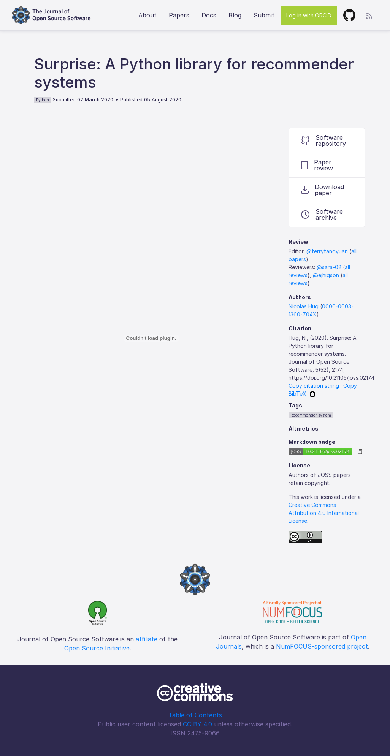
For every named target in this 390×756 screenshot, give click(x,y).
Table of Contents (195, 715)
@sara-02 (329, 267)
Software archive (322, 214)
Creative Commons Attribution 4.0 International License (324, 513)
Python (42, 100)
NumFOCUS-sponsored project (322, 646)
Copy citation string (314, 385)
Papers (179, 15)
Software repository (323, 140)
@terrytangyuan (327, 251)
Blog (234, 15)
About (147, 15)
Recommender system (310, 415)
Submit (264, 15)
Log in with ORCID (308, 15)
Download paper (322, 190)
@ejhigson (326, 275)
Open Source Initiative (97, 648)
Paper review (317, 165)
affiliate (146, 639)
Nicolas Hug (304, 306)
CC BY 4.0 (197, 724)
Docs (208, 15)
